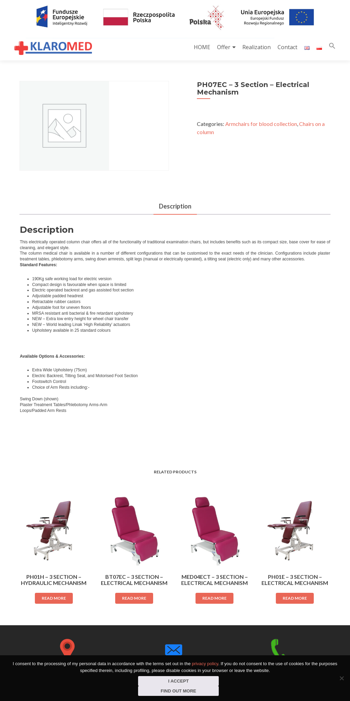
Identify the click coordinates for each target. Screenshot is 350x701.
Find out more (178, 690)
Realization (256, 47)
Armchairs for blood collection (261, 123)
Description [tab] (175, 206)
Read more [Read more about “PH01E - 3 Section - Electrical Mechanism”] (295, 598)
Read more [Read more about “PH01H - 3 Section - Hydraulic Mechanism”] (54, 598)
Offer (223, 47)
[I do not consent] (341, 678)
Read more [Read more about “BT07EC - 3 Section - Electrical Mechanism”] (134, 598)
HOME (202, 47)
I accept (178, 681)
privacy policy (205, 663)
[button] (332, 47)
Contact (287, 47)
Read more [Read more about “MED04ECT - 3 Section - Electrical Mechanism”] (214, 598)
